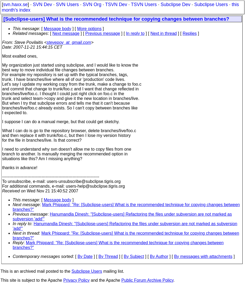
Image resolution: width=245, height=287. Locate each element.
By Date (85, 256)
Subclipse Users (211, 4)
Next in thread (163, 33)
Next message (65, 33)
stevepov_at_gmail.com (69, 42)
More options (89, 28)
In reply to (135, 33)
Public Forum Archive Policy (147, 280)
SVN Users (67, 4)
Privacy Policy (76, 280)
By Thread (108, 256)
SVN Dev (42, 4)
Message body (57, 28)
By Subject (134, 256)
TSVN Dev (116, 4)
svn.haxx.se (15, 4)
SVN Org (92, 4)
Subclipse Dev (175, 4)
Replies (190, 33)
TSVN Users (144, 4)
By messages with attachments (203, 256)
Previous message (102, 33)
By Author (159, 256)
